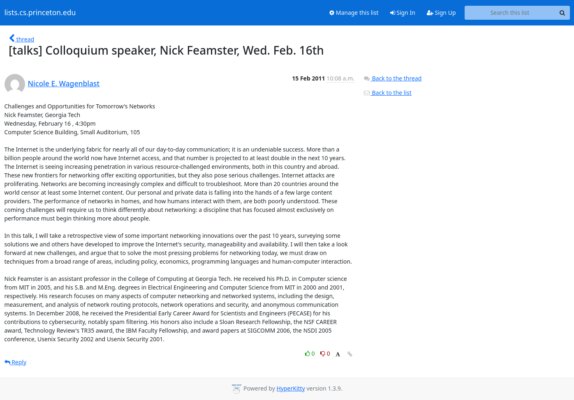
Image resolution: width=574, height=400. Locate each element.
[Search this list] (510, 13)
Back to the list (387, 93)
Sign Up (441, 12)
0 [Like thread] (310, 353)
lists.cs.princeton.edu (40, 13)
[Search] (562, 13)
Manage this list (354, 12)
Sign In (402, 12)
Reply (16, 362)
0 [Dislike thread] (325, 353)
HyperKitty (290, 388)
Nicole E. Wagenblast (64, 83)
